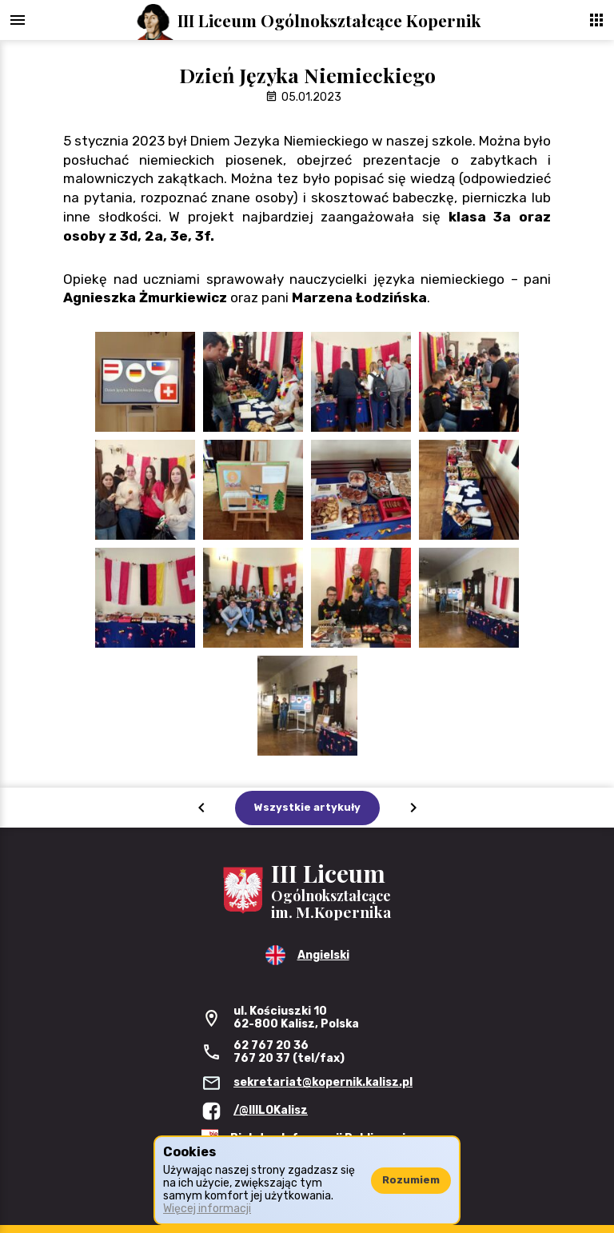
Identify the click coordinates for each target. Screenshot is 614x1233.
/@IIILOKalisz (270, 1110)
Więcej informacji (207, 1208)
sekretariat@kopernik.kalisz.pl (323, 1082)
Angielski (323, 955)
